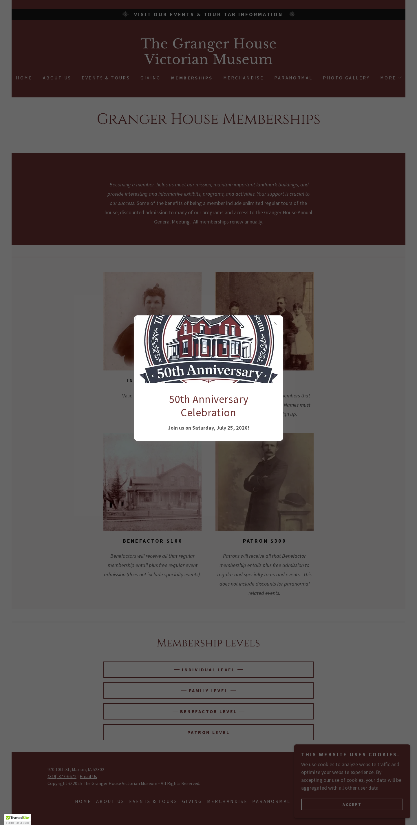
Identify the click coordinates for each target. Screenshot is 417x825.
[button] (17, 819)
